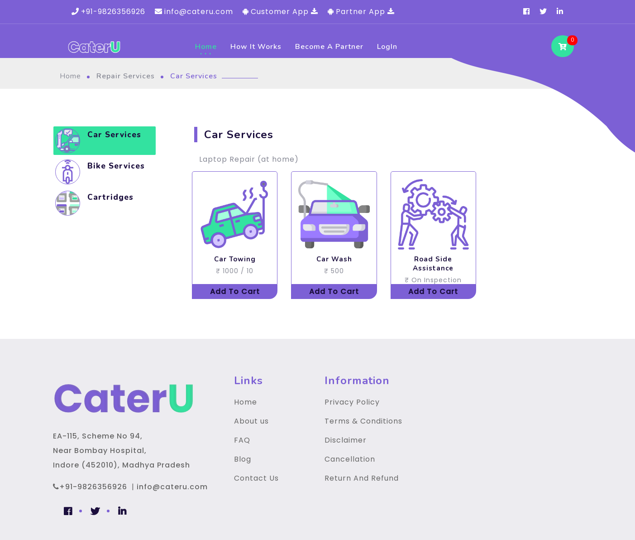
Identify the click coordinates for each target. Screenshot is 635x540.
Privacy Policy (352, 402)
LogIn (387, 47)
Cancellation (350, 459)
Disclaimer (346, 440)
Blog (242, 459)
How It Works (256, 47)
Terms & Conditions (363, 421)
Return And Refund (362, 478)
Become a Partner (329, 47)
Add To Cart (235, 291)
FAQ (242, 440)
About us (251, 421)
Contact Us (256, 478)
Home (206, 47)
